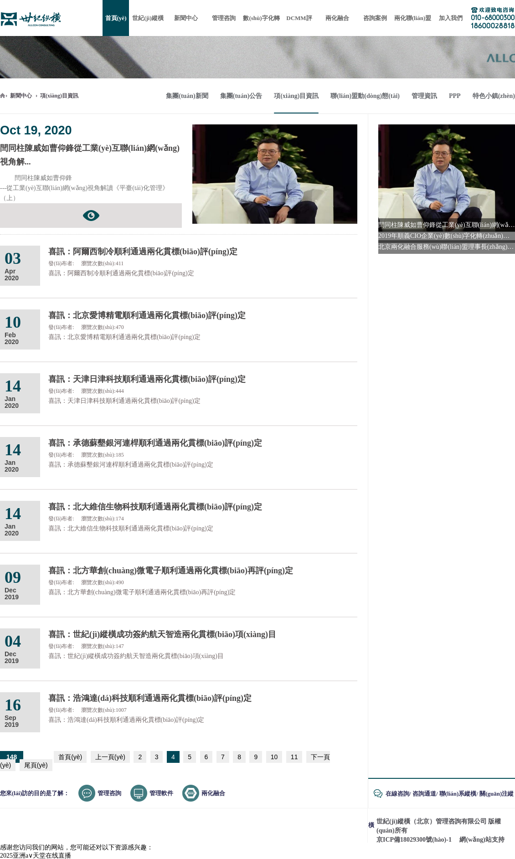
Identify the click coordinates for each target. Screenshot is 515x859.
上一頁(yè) (110, 757)
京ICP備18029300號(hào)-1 (414, 839)
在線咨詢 (397, 793)
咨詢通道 (424, 793)
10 (274, 757)
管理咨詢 (109, 793)
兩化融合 (213, 793)
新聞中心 (21, 96)
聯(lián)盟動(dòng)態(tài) (365, 96)
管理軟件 (161, 793)
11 (294, 757)
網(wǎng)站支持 (481, 839)
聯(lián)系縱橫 (458, 793)
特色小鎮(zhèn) (494, 96)
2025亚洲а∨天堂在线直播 (35, 855)
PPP (455, 96)
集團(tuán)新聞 (187, 96)
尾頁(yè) (36, 765)
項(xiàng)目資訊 (59, 96)
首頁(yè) (70, 757)
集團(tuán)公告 (241, 96)
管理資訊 (424, 96)
